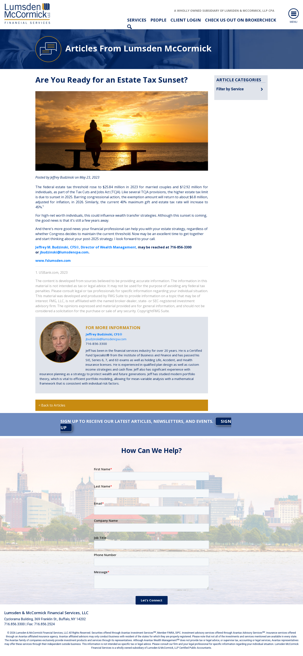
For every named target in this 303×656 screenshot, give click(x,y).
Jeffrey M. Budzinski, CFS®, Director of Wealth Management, (86, 247)
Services (136, 20)
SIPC (178, 632)
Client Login (186, 20)
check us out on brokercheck (240, 20)
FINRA (170, 632)
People (158, 20)
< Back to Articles (52, 405)
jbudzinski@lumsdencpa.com (64, 252)
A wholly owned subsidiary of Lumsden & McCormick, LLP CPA (224, 11)
